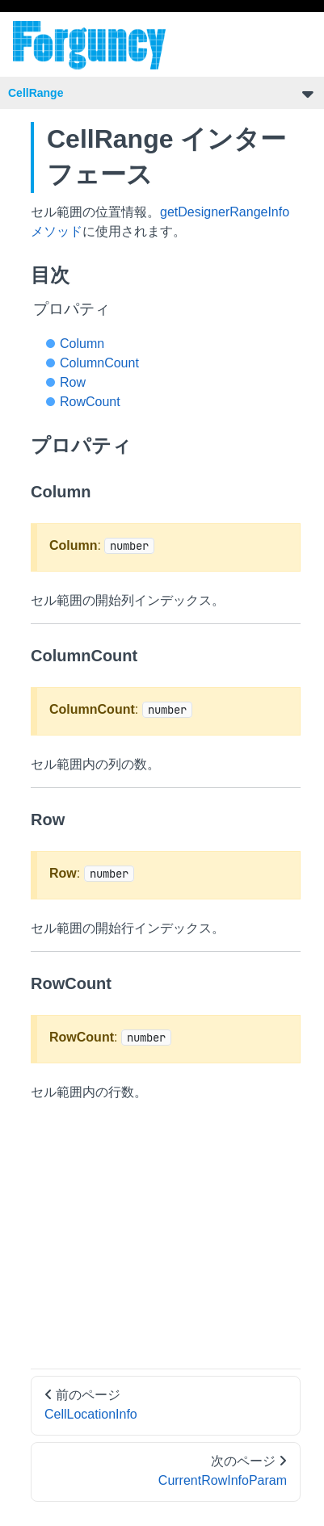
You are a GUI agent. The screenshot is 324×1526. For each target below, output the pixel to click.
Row (73, 382)
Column (82, 343)
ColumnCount (99, 363)
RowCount (90, 402)
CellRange (35, 92)
